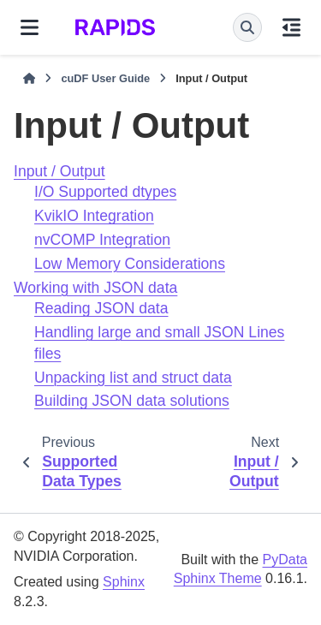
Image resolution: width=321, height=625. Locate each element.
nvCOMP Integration (102, 239)
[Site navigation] (29, 27)
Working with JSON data (95, 287)
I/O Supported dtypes (105, 191)
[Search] (247, 27)
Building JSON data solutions (131, 400)
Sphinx (124, 581)
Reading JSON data (101, 308)
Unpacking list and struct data (133, 377)
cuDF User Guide (105, 78)
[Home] (29, 78)
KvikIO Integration (94, 215)
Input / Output (59, 171)
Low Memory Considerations (129, 263)
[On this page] (291, 27)
